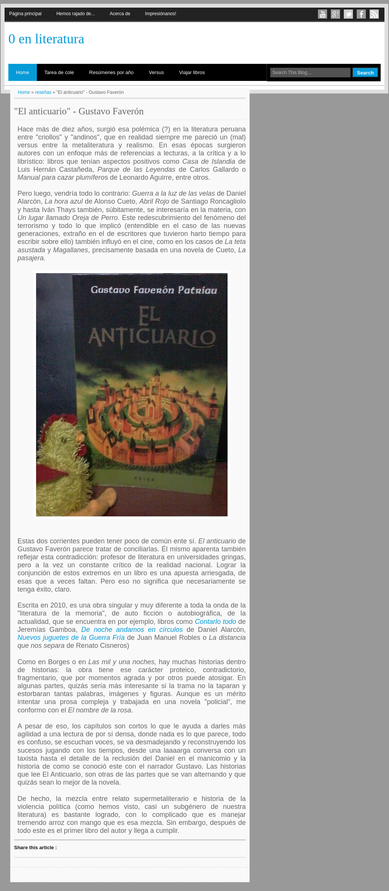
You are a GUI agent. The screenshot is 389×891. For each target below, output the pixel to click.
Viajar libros (192, 72)
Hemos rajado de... (75, 13)
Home (22, 72)
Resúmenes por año (111, 72)
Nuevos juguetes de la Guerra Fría (71, 637)
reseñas (43, 92)
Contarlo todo (215, 621)
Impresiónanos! (160, 13)
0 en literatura (46, 38)
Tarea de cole (59, 72)
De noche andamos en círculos (132, 629)
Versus (156, 72)
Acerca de (120, 13)
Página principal (25, 13)
